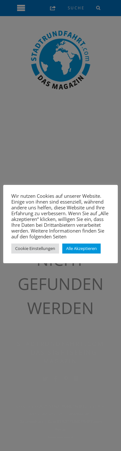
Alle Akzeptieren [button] (81, 248)
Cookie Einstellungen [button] (35, 248)
